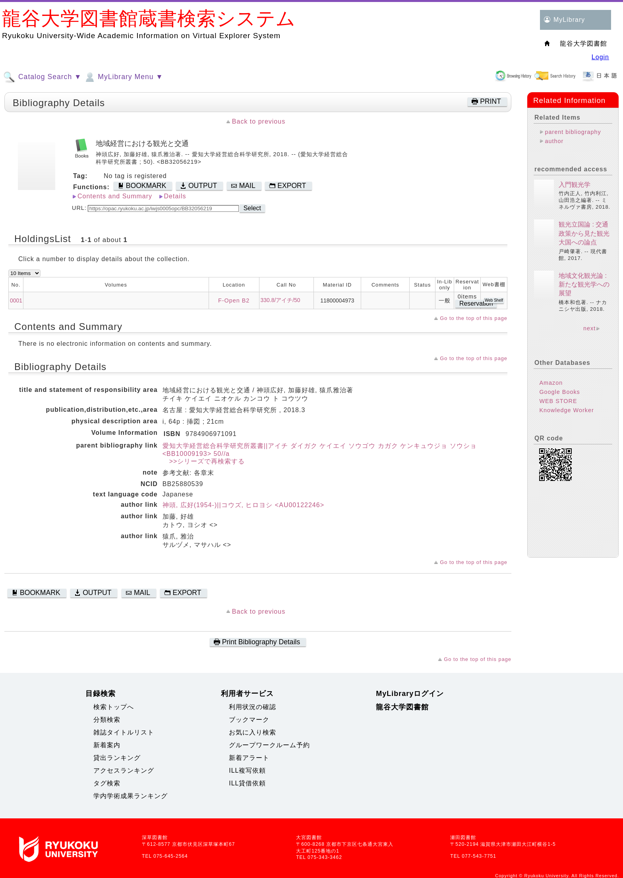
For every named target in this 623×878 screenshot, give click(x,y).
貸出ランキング (117, 757)
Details (175, 196)
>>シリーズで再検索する (204, 461)
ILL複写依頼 (247, 770)
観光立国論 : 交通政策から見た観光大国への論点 (584, 233)
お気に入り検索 (252, 732)
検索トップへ (113, 707)
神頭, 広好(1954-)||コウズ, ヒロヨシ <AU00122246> (243, 505)
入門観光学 (574, 184)
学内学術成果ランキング (130, 796)
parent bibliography (573, 132)
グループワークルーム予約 (269, 745)
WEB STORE (558, 401)
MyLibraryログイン (410, 694)
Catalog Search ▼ (42, 77)
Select (252, 208)
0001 (16, 300)
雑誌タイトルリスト (123, 732)
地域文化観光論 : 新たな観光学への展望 (584, 284)
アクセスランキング (123, 770)
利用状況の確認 (252, 707)
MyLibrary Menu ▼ (123, 77)
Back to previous (258, 121)
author (554, 141)
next (589, 328)
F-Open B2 (234, 300)
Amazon (551, 383)
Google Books (559, 392)
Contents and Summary (114, 196)
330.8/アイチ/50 (280, 300)
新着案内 (106, 745)
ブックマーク (249, 719)
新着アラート (249, 757)
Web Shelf (494, 300)
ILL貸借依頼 (247, 783)
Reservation (476, 303)
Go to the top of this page (473, 318)
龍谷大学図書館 (402, 707)
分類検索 (106, 719)
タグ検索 (106, 783)
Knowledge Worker (566, 410)
